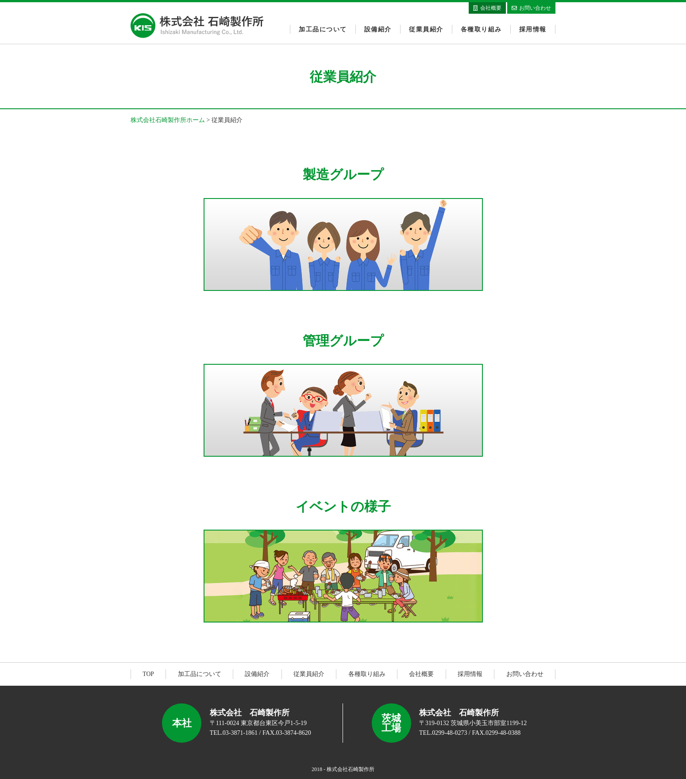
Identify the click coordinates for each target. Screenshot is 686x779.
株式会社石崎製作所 (197, 25)
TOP (148, 674)
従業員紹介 (426, 29)
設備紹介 (378, 29)
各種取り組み (482, 29)
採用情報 (533, 29)
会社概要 (421, 674)
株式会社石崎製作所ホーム (168, 120)
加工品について (323, 29)
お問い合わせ (524, 674)
